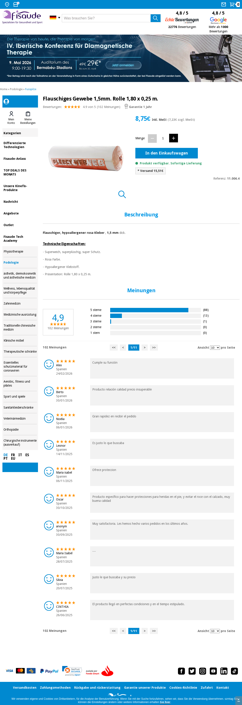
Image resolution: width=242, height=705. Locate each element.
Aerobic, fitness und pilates (20, 383)
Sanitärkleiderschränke (20, 407)
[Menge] (163, 138)
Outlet (20, 225)
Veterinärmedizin (20, 418)
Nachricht (20, 201)
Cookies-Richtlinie (183, 687)
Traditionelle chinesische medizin (20, 327)
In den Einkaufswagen (166, 153)
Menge (140, 138)
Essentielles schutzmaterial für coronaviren (20, 366)
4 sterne (95, 315)
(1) (205, 321)
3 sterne (95, 321)
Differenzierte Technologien (20, 145)
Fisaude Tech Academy (20, 238)
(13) (206, 315)
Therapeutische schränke (20, 351)
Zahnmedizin (20, 303)
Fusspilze (30, 89)
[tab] (11, 118)
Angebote (20, 213)
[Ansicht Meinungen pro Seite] (215, 348)
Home (3, 89)
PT (6, 458)
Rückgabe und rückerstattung (97, 687)
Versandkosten (24, 687)
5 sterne (95, 309)
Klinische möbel (20, 340)
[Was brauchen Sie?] (111, 18)
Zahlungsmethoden (55, 687)
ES (27, 455)
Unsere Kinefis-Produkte (20, 187)
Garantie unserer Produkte (145, 687)
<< (113, 347)
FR (13, 455)
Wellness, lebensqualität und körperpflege (20, 290)
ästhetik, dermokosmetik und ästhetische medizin (20, 275)
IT (20, 455)
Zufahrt (207, 687)
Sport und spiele (20, 396)
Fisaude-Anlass (20, 158)
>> (154, 347)
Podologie (16, 89)
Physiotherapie (20, 251)
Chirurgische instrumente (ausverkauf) (20, 442)
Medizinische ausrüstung (20, 314)
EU (13, 458)
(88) (206, 309)
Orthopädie (20, 429)
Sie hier (165, 702)
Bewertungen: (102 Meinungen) (81, 108)
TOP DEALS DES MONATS (20, 172)
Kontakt (222, 687)
